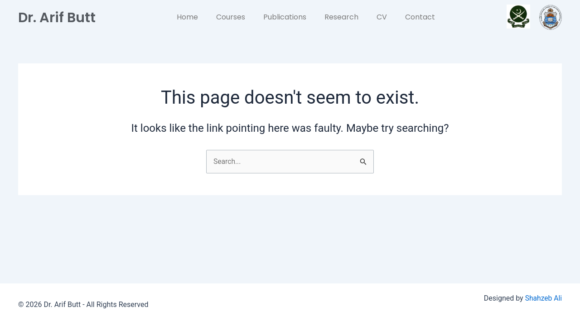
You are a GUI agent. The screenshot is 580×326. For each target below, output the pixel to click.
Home (187, 17)
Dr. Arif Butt (60, 17)
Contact (420, 17)
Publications (284, 17)
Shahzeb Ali (543, 298)
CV (382, 17)
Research (341, 17)
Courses (230, 17)
